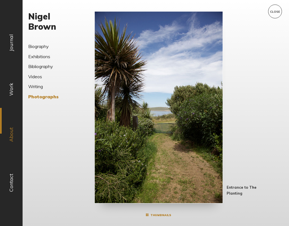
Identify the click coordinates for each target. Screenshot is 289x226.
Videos (35, 76)
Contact (11, 183)
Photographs (43, 96)
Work (11, 89)
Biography (38, 46)
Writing (35, 86)
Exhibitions (39, 56)
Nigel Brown (42, 21)
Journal (11, 42)
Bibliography (40, 66)
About (11, 135)
